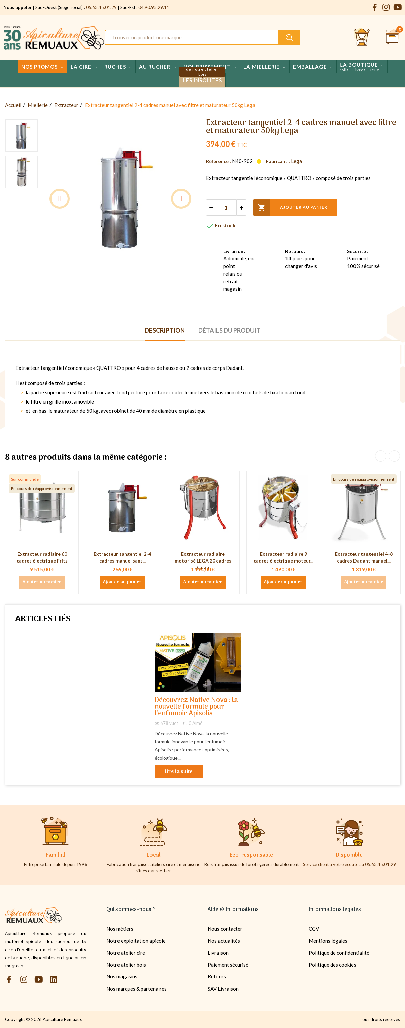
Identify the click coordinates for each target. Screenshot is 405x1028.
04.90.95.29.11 (153, 7)
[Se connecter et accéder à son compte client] (362, 37)
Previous (60, 199)
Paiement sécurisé (228, 965)
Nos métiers (119, 929)
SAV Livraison (223, 989)
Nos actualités (224, 941)
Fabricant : (278, 161)
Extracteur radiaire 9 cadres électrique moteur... (283, 557)
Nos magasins (121, 976)
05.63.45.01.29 (101, 7)
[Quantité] (226, 207)
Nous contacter (225, 929)
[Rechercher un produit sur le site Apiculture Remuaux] (289, 37)
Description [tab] (165, 330)
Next (181, 199)
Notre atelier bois (126, 965)
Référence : (218, 161)
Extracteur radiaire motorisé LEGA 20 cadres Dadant (203, 560)
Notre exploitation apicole (136, 941)
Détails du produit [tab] (229, 330)
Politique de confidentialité (339, 953)
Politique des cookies (332, 965)
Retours (217, 976)
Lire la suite (179, 772)
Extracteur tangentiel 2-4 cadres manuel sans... (122, 557)
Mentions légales (328, 941)
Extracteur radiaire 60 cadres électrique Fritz (42, 557)
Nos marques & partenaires (136, 989)
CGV (314, 929)
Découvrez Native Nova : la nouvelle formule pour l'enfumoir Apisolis (196, 707)
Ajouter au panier (290, 207)
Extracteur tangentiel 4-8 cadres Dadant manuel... (364, 557)
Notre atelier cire (125, 953)
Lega (296, 161)
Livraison (218, 953)
